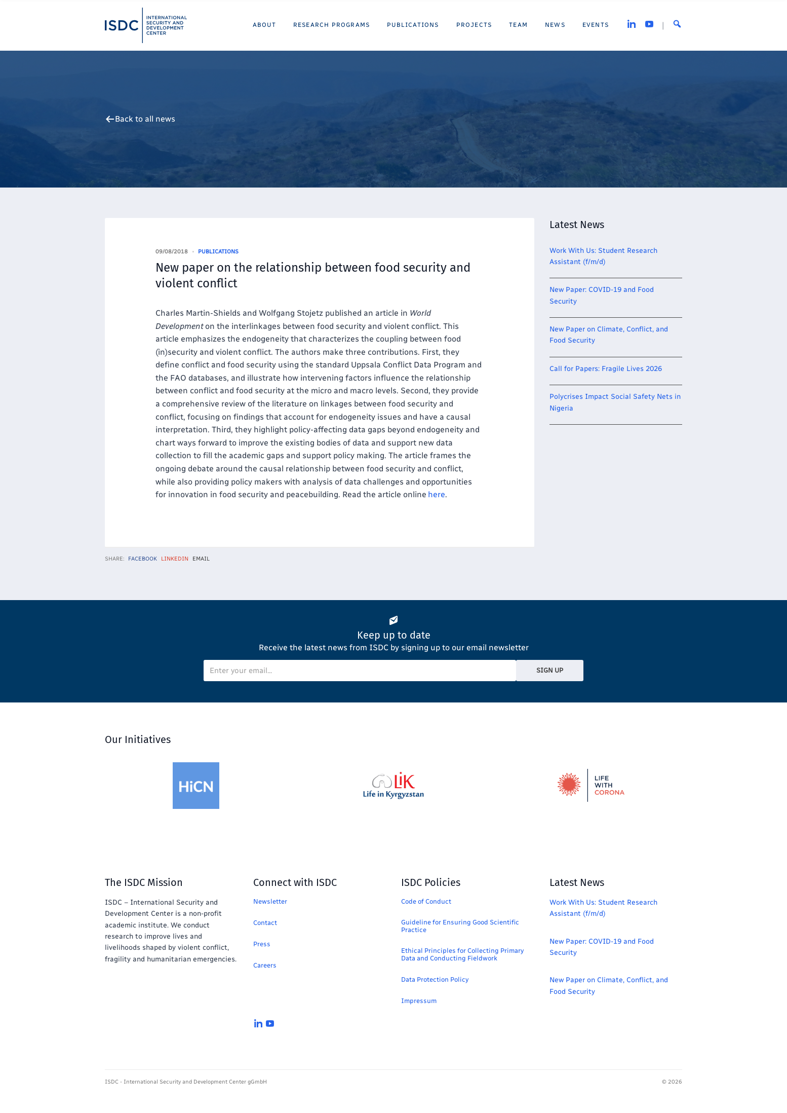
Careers (265, 965)
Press (261, 944)
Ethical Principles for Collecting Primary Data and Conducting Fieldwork (462, 954)
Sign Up (549, 670)
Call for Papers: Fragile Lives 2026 (605, 368)
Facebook (142, 558)
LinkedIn (174, 558)
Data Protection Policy (434, 979)
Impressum (419, 1001)
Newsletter (270, 901)
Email (201, 558)
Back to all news (145, 119)
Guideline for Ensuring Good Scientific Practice (460, 926)
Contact (265, 922)
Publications (218, 251)
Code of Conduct (426, 901)
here (436, 494)
